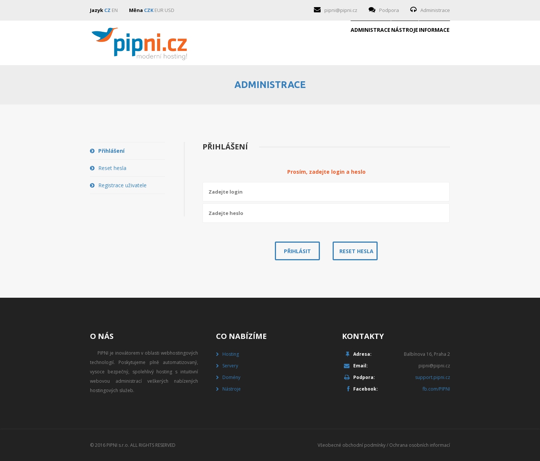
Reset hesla (112, 168)
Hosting (230, 354)
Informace (422, 43)
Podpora (389, 10)
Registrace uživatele (122, 185)
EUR (159, 10)
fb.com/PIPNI (436, 389)
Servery (230, 366)
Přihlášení (111, 150)
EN (115, 10)
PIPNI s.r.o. (117, 445)
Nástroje (368, 43)
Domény (231, 377)
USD (169, 10)
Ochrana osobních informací (419, 445)
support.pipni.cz (432, 377)
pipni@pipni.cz (340, 10)
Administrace (435, 10)
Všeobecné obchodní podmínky (352, 445)
